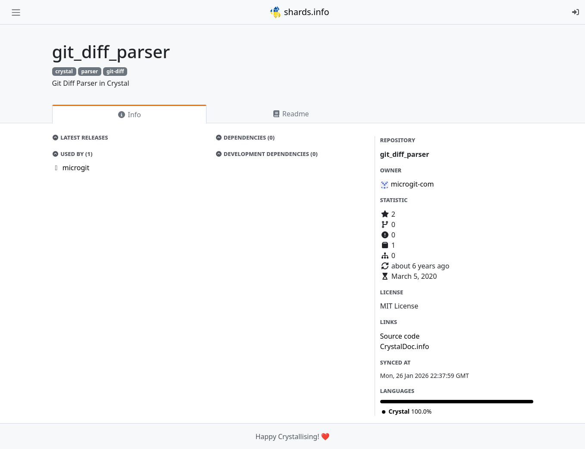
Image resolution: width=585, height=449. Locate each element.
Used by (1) (72, 154)
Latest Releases (80, 137)
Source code (400, 336)
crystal (63, 71)
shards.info (299, 12)
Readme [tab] (290, 113)
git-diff (115, 71)
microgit (76, 167)
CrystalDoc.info (404, 346)
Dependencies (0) (245, 137)
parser (89, 71)
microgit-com (412, 184)
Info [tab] (129, 114)
